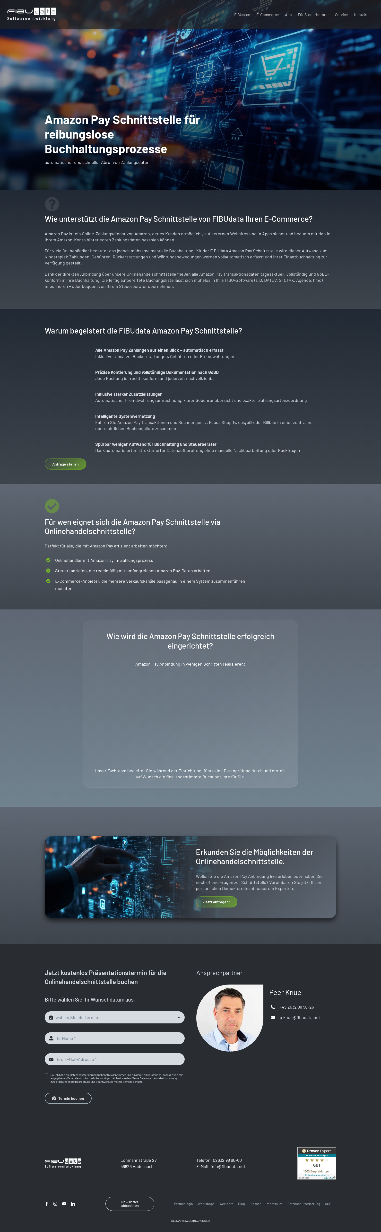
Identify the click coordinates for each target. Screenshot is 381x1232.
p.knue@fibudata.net (300, 1007)
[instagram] (55, 1194)
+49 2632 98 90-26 (297, 996)
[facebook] (47, 1194)
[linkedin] (73, 1194)
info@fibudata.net (228, 1156)
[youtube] (64, 1194)
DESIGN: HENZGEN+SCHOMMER (190, 1210)
